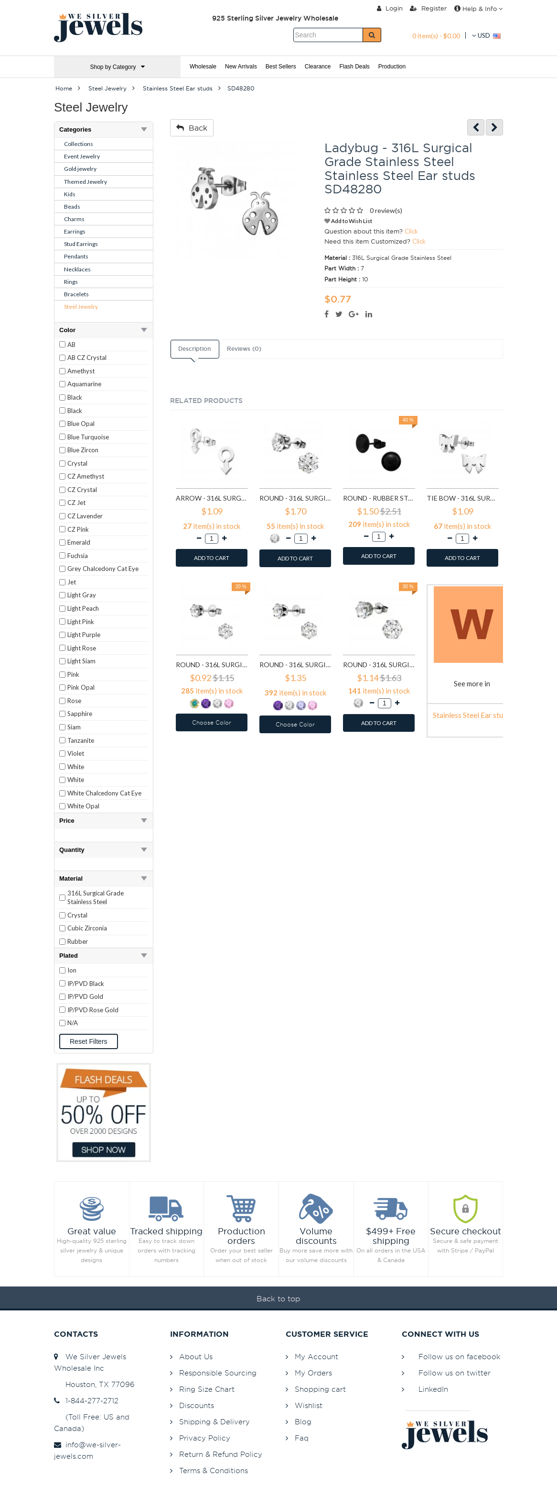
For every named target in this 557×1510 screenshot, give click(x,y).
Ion (71, 970)
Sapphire (79, 713)
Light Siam (81, 661)
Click (411, 231)
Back (191, 128)
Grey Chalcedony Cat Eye (103, 568)
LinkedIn (433, 1389)
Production (392, 66)
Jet (71, 582)
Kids (69, 194)
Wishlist (308, 1405)
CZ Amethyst (85, 476)
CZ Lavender (85, 516)
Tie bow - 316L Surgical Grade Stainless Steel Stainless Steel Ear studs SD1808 (463, 498)
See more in (472, 683)
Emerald (78, 542)
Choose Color (211, 722)
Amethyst (81, 371)
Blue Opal (81, 423)
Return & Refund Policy (220, 1454)
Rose (74, 701)
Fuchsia (77, 555)
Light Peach (83, 608)
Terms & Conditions (213, 1470)
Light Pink (80, 622)
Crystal (77, 463)
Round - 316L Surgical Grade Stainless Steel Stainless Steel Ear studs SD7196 (295, 664)
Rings (71, 281)
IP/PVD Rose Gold (92, 1010)
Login (390, 8)
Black (74, 397)
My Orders (313, 1372)
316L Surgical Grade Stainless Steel (95, 897)
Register (428, 8)
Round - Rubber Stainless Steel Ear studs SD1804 (379, 498)
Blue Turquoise (88, 437)
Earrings (75, 231)
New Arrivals (241, 66)
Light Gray (81, 595)
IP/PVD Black (85, 983)
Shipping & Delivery (214, 1421)
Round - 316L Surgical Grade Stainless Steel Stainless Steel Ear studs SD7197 (379, 664)
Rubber (77, 941)
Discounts (196, 1405)
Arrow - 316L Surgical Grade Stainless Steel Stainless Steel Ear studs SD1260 (212, 498)
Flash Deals (354, 66)
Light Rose (81, 648)
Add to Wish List (348, 220)
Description (194, 349)
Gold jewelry (80, 168)
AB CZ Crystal (87, 357)
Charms (74, 219)
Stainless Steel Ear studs (472, 714)
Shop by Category (117, 66)
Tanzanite (80, 740)
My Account (316, 1356)
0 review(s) (386, 210)
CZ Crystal (82, 489)
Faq (302, 1438)
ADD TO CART (211, 557)
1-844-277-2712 (86, 1400)
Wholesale (203, 66)
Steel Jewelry (81, 306)
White (75, 767)
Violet (75, 753)
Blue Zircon (82, 450)
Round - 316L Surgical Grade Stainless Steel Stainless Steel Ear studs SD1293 (295, 498)
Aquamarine (84, 384)
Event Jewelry (82, 156)
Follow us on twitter (454, 1372)
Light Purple (83, 634)
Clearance (318, 66)
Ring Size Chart (207, 1389)
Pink (73, 674)
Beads (72, 206)
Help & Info (478, 8)
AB (71, 344)
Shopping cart (320, 1389)
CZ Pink (78, 529)
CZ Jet (76, 502)
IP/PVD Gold (85, 996)
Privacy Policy (204, 1438)
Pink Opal (81, 687)
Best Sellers (281, 66)
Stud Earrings (81, 243)
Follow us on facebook (459, 1356)
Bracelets (76, 294)
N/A (72, 1023)
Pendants (76, 256)
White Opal (83, 806)
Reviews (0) (244, 349)
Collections (78, 143)
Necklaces (77, 269)
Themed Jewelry (85, 181)
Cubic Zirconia (87, 928)
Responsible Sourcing (218, 1372)
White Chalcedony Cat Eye (104, 793)
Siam (74, 727)
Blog (303, 1421)
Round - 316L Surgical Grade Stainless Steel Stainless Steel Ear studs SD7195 (212, 664)
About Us (196, 1356)
